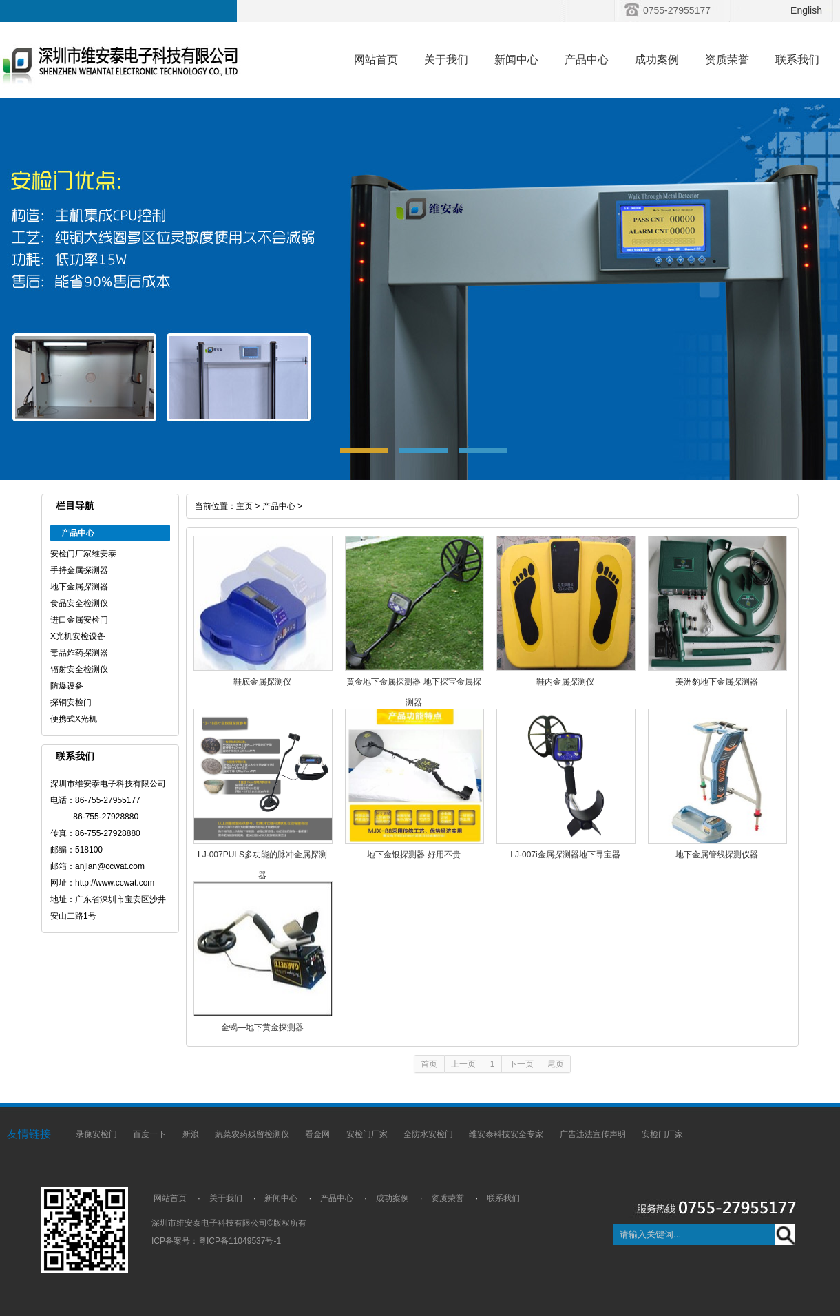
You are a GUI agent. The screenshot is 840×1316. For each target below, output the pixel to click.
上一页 (463, 1064)
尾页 (555, 1064)
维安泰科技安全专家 (506, 1134)
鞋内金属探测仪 (565, 682)
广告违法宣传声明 (593, 1134)
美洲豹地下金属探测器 (716, 682)
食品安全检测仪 (79, 603)
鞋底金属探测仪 (262, 682)
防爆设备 (66, 686)
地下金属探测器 (79, 587)
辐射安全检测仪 (79, 669)
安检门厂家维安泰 (83, 553)
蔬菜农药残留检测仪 (252, 1134)
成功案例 (657, 59)
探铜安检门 (71, 702)
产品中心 (587, 59)
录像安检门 (96, 1134)
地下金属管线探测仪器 (716, 854)
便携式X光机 (73, 719)
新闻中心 (516, 59)
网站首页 (376, 59)
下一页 (521, 1064)
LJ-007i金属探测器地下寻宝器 (565, 854)
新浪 (190, 1134)
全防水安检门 (428, 1134)
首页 (429, 1064)
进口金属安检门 (79, 620)
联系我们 (797, 59)
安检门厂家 (367, 1134)
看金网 (317, 1134)
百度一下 (149, 1134)
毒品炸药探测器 (79, 653)
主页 (244, 506)
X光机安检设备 (77, 636)
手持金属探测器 (79, 570)
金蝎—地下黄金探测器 (262, 1027)
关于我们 (446, 59)
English (806, 10)
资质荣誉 (727, 59)
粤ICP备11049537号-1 (239, 1241)
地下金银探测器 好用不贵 (413, 854)
